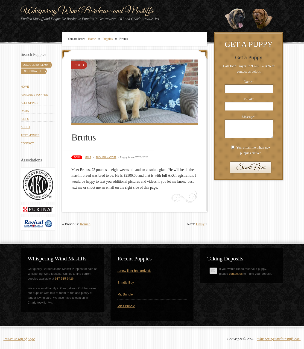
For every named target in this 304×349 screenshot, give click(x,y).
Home (25, 86)
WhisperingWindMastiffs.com (279, 339)
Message (249, 117)
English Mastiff (106, 157)
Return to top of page (19, 339)
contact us (236, 273)
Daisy (200, 224)
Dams (25, 111)
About (25, 127)
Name (249, 82)
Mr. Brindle (125, 294)
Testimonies (30, 135)
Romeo (85, 224)
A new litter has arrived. (134, 271)
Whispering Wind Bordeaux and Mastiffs (87, 11)
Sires (25, 119)
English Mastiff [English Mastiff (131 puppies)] (33, 71)
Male (88, 157)
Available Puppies (34, 94)
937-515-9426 (64, 278)
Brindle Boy (125, 282)
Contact (27, 143)
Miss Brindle (126, 306)
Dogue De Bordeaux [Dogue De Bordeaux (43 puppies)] (35, 65)
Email (249, 99)
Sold (77, 157)
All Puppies (29, 102)
